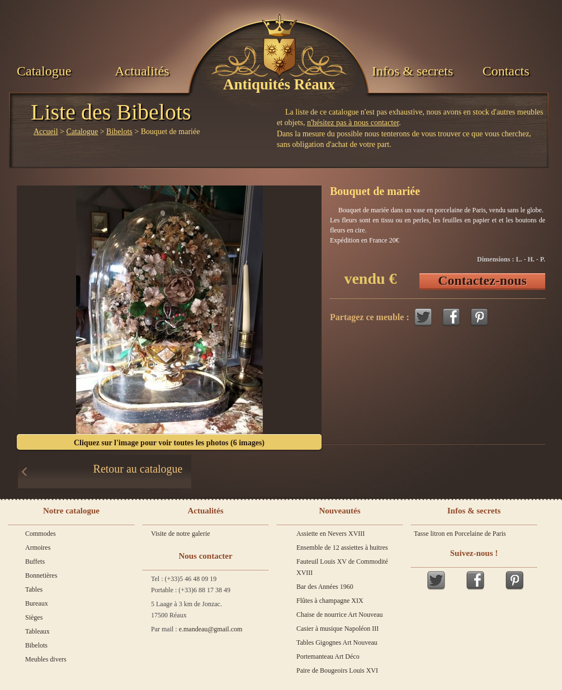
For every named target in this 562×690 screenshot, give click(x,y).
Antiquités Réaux (279, 84)
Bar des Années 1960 (324, 587)
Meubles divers (46, 659)
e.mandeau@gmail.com (211, 629)
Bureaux (36, 603)
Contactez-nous (482, 280)
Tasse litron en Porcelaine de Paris (460, 533)
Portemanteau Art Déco (328, 656)
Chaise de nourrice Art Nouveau (339, 614)
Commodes (40, 533)
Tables (33, 589)
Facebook (451, 317)
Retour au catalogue (138, 469)
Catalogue (44, 71)
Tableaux (37, 631)
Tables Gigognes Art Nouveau (336, 642)
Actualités (142, 71)
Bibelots (119, 131)
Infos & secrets (412, 71)
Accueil (46, 131)
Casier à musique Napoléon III (337, 628)
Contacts (506, 71)
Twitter (423, 317)
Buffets (35, 561)
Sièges (33, 617)
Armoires (37, 547)
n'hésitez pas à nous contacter (353, 122)
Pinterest (479, 317)
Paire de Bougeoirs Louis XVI (337, 670)
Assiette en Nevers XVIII (330, 533)
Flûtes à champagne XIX (329, 601)
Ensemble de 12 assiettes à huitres (342, 547)
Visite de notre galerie (180, 533)
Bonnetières (41, 575)
